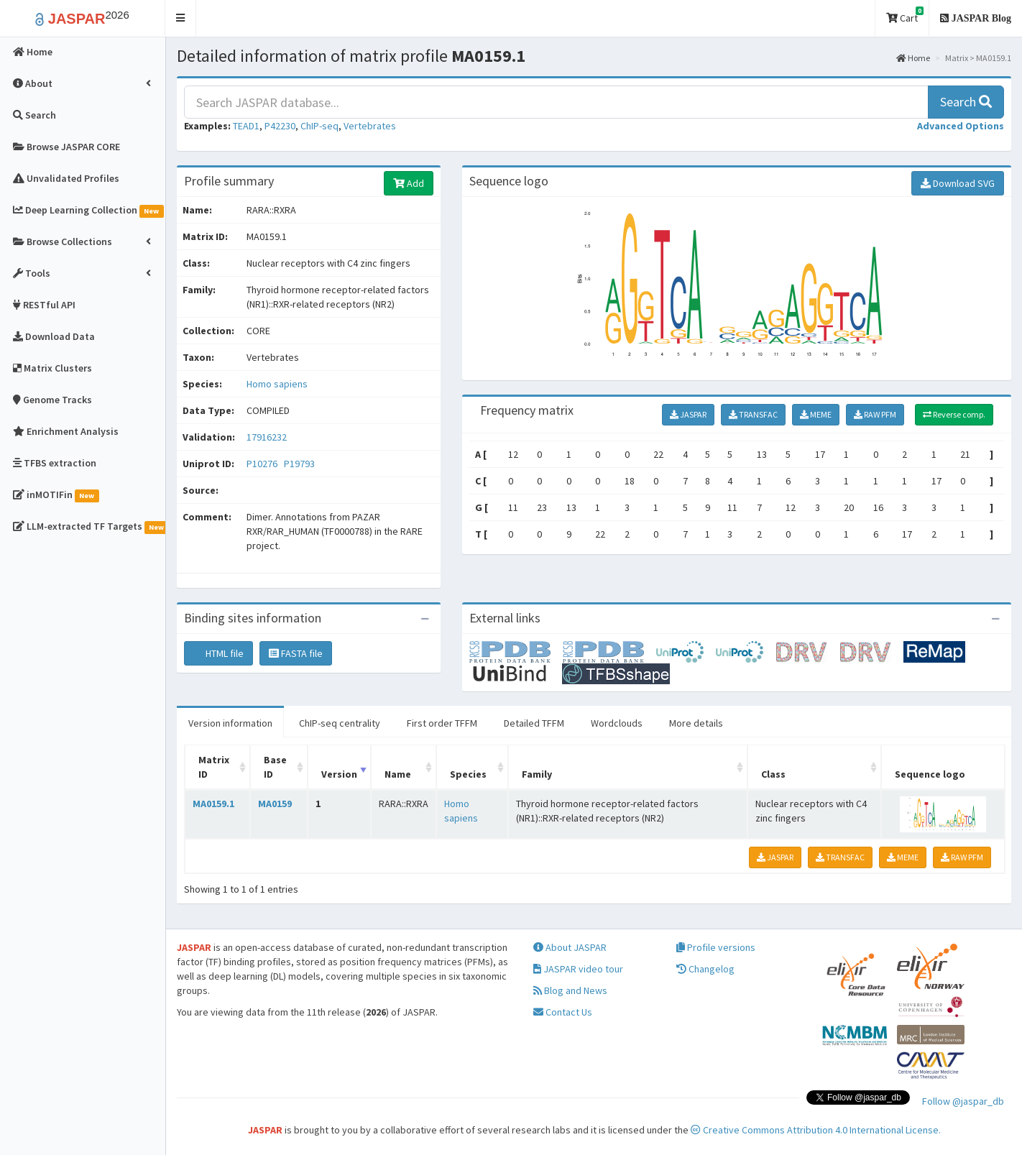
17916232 (267, 437)
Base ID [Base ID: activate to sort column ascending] (275, 767)
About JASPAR (570, 947)
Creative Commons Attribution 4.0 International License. (816, 1129)
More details (696, 723)
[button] (180, 18)
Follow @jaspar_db (963, 1101)
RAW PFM (875, 414)
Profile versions (715, 947)
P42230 (279, 125)
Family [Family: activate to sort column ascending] (537, 774)
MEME (816, 414)
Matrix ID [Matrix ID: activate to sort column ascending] (213, 767)
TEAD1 (246, 125)
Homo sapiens (277, 383)
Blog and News (570, 990)
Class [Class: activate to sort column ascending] (773, 774)
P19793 (300, 463)
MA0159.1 (213, 803)
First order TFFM (442, 723)
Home (913, 57)
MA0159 (275, 803)
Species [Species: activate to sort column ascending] (468, 774)
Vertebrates (370, 125)
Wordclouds (617, 723)
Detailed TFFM (534, 723)
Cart (905, 15)
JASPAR (688, 414)
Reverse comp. (954, 414)
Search (966, 101)
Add (408, 183)
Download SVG (958, 183)
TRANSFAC (753, 414)
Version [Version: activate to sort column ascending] (339, 774)
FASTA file (296, 653)
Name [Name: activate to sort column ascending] (398, 774)
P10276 (263, 463)
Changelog (705, 968)
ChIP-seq (319, 125)
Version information (230, 723)
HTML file (218, 653)
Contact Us (562, 1012)
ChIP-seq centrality (339, 723)
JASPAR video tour (578, 968)
